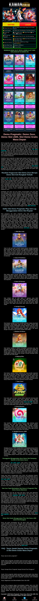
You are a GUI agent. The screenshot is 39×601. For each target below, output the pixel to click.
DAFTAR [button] (11, 24)
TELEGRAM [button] (24, 599)
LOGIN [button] (28, 24)
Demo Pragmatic (15, 594)
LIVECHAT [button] (34, 599)
